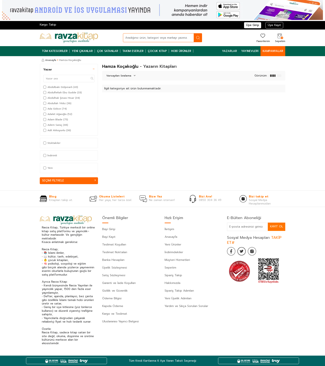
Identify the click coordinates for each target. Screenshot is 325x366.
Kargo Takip (48, 24)
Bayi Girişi (108, 229)
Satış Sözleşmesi (113, 275)
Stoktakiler (52, 143)
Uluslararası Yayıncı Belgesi (120, 321)
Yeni (48, 168)
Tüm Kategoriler (55, 51)
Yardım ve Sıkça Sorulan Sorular (186, 306)
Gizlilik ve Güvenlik (115, 290)
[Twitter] (241, 251)
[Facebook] (231, 251)
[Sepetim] (279, 38)
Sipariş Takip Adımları (179, 290)
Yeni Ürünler (173, 244)
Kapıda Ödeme (112, 306)
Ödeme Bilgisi (112, 298)
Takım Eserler (133, 51)
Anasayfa (49, 60)
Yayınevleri (249, 51)
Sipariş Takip (173, 275)
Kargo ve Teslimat (114, 314)
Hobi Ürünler (181, 51)
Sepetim (170, 267)
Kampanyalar (273, 51)
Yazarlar (229, 51)
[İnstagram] (252, 251)
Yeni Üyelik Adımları (178, 298)
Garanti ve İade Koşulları (119, 283)
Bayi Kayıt (108, 237)
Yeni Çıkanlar (82, 51)
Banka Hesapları (113, 260)
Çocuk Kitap (157, 51)
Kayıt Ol (276, 226)
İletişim (169, 229)
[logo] (69, 38)
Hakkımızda (172, 283)
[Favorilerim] (263, 38)
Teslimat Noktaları (114, 252)
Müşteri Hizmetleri (177, 260)
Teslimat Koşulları (114, 244)
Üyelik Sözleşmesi (114, 267)
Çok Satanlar (107, 51)
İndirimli (50, 155)
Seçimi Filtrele (69, 180)
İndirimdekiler (174, 252)
